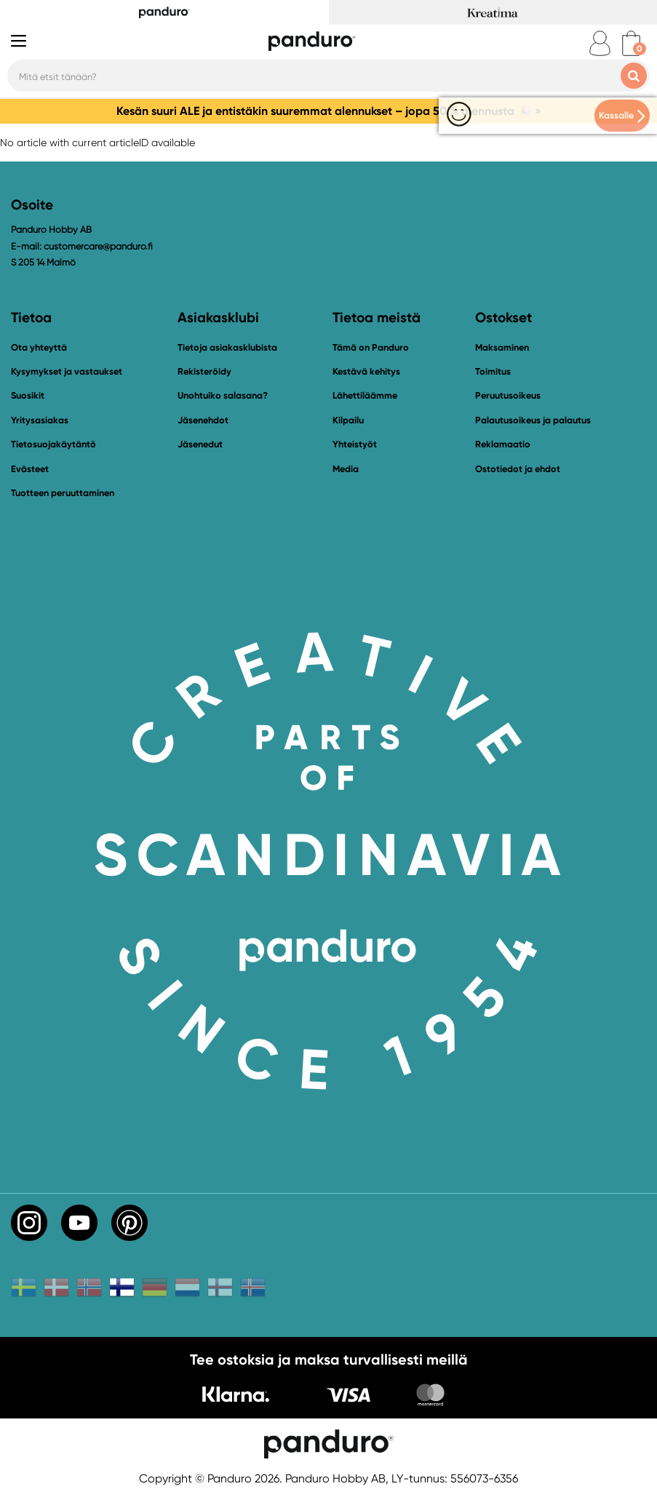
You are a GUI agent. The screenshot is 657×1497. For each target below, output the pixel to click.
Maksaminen (502, 347)
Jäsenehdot (203, 420)
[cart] (631, 43)
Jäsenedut (200, 444)
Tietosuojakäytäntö (53, 444)
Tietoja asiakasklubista (227, 347)
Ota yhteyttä (39, 347)
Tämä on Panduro (371, 347)
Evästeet (30, 469)
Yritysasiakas (39, 420)
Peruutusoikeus (508, 395)
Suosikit (27, 395)
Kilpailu (348, 420)
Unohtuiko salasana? (223, 395)
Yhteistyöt (355, 444)
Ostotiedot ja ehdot (517, 468)
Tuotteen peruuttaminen (62, 492)
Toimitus (493, 371)
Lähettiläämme (365, 395)
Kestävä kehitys (366, 371)
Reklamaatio (502, 444)
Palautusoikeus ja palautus (533, 420)
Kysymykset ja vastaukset (66, 371)
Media (346, 468)
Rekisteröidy (204, 371)
